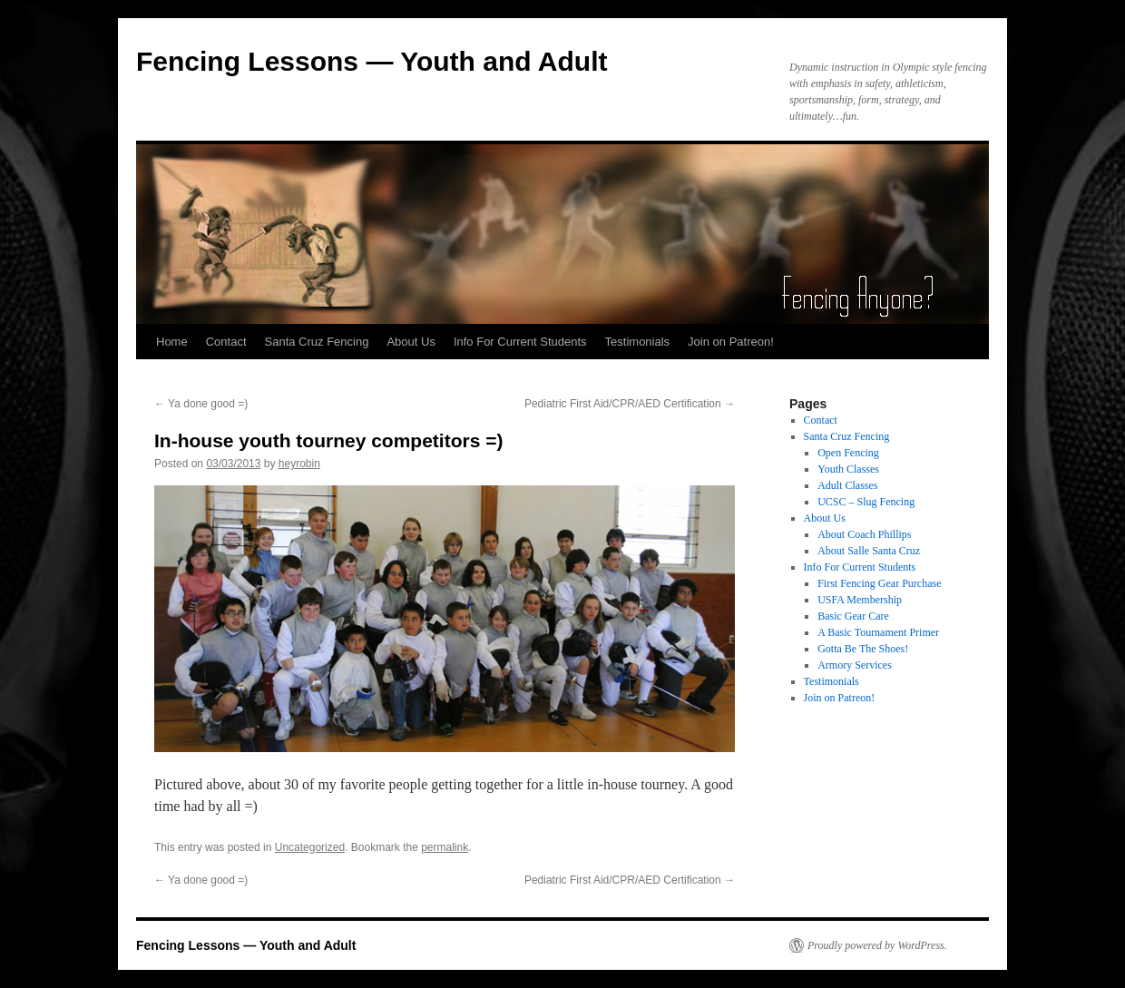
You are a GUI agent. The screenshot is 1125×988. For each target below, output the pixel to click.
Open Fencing (848, 452)
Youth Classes (848, 469)
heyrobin (299, 463)
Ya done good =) (201, 403)
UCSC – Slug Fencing (866, 501)
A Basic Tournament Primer (878, 632)
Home (172, 341)
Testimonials (637, 341)
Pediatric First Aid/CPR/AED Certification (629, 403)
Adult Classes (847, 485)
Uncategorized (310, 847)
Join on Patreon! (731, 341)
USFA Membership (859, 599)
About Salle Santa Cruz (868, 550)
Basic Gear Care (853, 616)
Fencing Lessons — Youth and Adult (371, 61)
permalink (444, 847)
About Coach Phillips (864, 534)
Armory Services (854, 665)
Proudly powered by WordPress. (877, 945)
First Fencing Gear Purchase (879, 583)
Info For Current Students (520, 341)
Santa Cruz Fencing (317, 341)
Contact (226, 341)
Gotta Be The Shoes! (862, 648)
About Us (410, 341)
